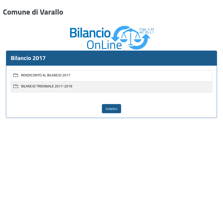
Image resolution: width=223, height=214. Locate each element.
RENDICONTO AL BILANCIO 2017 (45, 75)
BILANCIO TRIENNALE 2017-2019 (46, 86)
